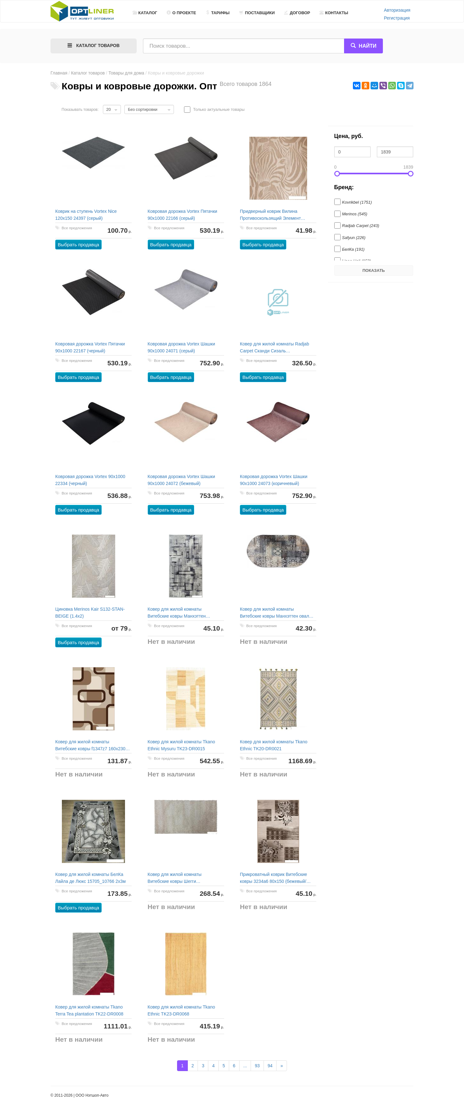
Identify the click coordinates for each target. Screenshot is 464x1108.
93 (257, 1065)
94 (270, 1065)
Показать (373, 270)
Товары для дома (126, 72)
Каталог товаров (88, 72)
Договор (297, 12)
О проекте (181, 12)
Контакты (333, 12)
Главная (59, 72)
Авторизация (397, 10)
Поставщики (257, 12)
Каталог (145, 12)
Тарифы (217, 12)
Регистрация (397, 18)
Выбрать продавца (78, 245)
